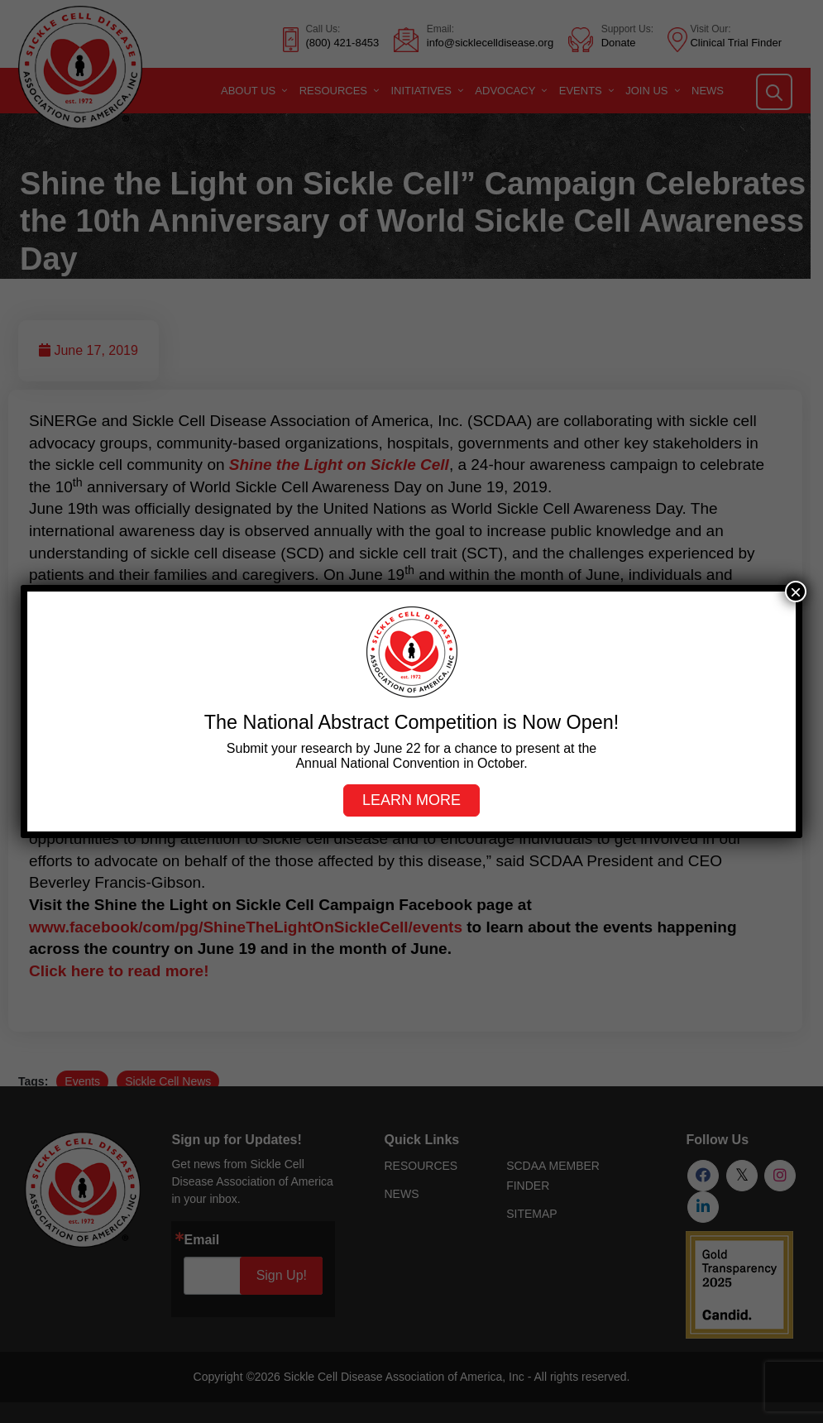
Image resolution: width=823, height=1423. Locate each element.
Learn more (411, 800)
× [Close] (795, 591)
